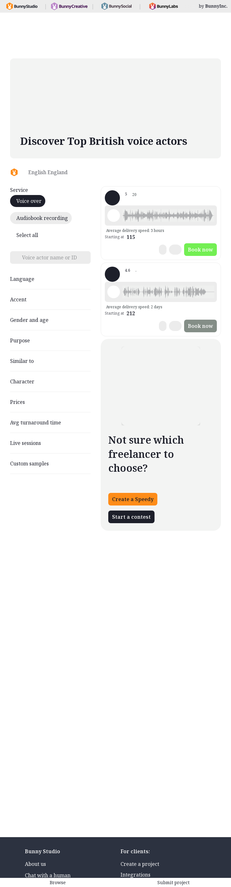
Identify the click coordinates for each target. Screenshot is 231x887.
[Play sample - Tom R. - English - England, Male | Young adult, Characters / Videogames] (113, 215)
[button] (168, 215)
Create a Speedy (133, 499)
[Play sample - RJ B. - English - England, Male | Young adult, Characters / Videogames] (113, 292)
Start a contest (131, 516)
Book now (200, 249)
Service (19, 189)
